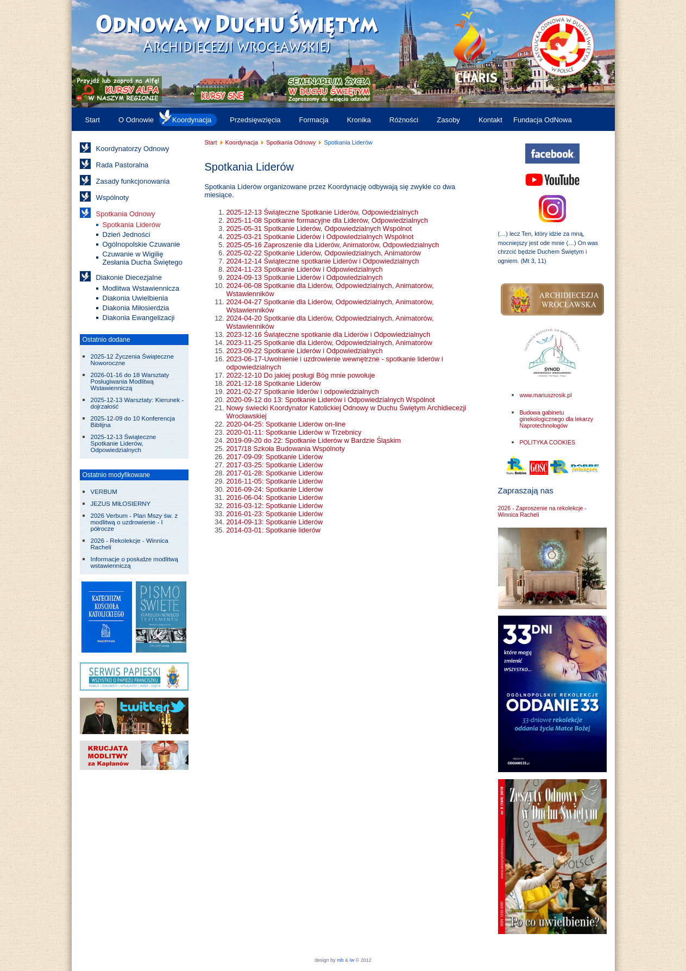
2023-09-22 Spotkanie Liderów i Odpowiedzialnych (304, 351)
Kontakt (490, 120)
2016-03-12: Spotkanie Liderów (274, 506)
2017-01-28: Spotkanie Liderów (274, 473)
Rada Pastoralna (122, 165)
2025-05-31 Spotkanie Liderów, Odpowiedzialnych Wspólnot (319, 228)
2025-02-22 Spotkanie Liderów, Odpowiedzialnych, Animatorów (323, 253)
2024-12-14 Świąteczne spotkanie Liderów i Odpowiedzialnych (322, 261)
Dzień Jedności (126, 234)
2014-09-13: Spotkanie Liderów (274, 522)
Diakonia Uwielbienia (135, 298)
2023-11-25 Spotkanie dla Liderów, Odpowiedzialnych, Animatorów (329, 343)
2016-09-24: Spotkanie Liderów (274, 489)
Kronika (359, 120)
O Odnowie (136, 120)
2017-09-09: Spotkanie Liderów (274, 457)
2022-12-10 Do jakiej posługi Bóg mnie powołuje (300, 375)
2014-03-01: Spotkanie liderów (273, 530)
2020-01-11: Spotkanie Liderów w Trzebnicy (294, 432)
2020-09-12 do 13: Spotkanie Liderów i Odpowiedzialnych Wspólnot (330, 400)
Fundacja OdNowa (542, 120)
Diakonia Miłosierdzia (136, 308)
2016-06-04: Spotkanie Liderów (274, 497)
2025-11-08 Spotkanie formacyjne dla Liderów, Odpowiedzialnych (327, 220)
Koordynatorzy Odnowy (132, 149)
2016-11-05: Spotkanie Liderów (274, 481)
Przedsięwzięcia (255, 120)
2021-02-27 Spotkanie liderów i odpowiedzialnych (302, 391)
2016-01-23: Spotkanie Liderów (274, 514)
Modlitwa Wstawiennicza (141, 288)
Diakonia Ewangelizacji (139, 318)
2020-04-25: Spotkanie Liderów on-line (286, 424)
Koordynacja (191, 120)
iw (351, 960)
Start (92, 120)
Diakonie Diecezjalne (129, 277)
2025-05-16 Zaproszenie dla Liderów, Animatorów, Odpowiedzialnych (332, 245)
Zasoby (448, 120)
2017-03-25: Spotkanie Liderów (274, 465)
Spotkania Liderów (132, 225)
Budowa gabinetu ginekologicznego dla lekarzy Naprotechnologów (557, 419)
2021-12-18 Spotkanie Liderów (273, 383)
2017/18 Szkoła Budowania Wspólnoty (285, 448)
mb (340, 960)
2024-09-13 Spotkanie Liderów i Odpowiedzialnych (304, 277)
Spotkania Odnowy (125, 214)
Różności (403, 120)
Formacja (314, 120)
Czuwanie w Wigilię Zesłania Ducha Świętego (142, 258)
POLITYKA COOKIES (548, 442)
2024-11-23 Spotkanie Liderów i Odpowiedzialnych (304, 269)
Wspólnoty (112, 197)
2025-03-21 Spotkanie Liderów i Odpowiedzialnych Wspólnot (320, 237)
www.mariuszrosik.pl (546, 395)
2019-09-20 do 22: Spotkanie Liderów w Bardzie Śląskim (313, 440)
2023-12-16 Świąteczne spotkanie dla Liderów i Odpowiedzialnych (328, 334)
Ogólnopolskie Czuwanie (141, 244)
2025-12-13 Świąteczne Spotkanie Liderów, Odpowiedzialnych (322, 212)
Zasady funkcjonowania (133, 181)
